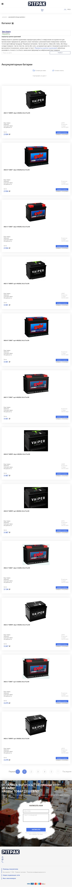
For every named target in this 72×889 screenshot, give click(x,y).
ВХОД (68, 9)
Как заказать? (6, 872)
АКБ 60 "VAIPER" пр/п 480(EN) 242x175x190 (16, 511)
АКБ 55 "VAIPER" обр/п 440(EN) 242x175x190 (17, 113)
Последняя (64, 771)
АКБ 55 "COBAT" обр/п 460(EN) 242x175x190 (17, 226)
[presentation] (32, 824)
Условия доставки (40, 70)
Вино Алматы (6, 33)
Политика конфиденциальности (36, 872)
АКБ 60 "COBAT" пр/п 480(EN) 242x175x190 (16, 340)
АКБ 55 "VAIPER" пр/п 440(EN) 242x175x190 (16, 283)
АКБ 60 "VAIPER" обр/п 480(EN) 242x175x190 (17, 454)
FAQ (13, 872)
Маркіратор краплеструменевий (46, 48)
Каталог (4, 17)
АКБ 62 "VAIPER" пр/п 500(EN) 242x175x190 (16, 738)
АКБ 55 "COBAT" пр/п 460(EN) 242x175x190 (16, 397)
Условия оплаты (59, 70)
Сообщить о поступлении (62, 134)
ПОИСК (60, 53)
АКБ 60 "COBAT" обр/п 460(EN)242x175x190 (17, 170)
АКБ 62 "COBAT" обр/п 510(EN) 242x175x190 (17, 568)
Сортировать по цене (39, 76)
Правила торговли (20, 872)
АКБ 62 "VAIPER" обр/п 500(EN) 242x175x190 (17, 624)
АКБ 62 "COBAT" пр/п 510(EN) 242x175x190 (16, 681)
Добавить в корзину (62, 132)
